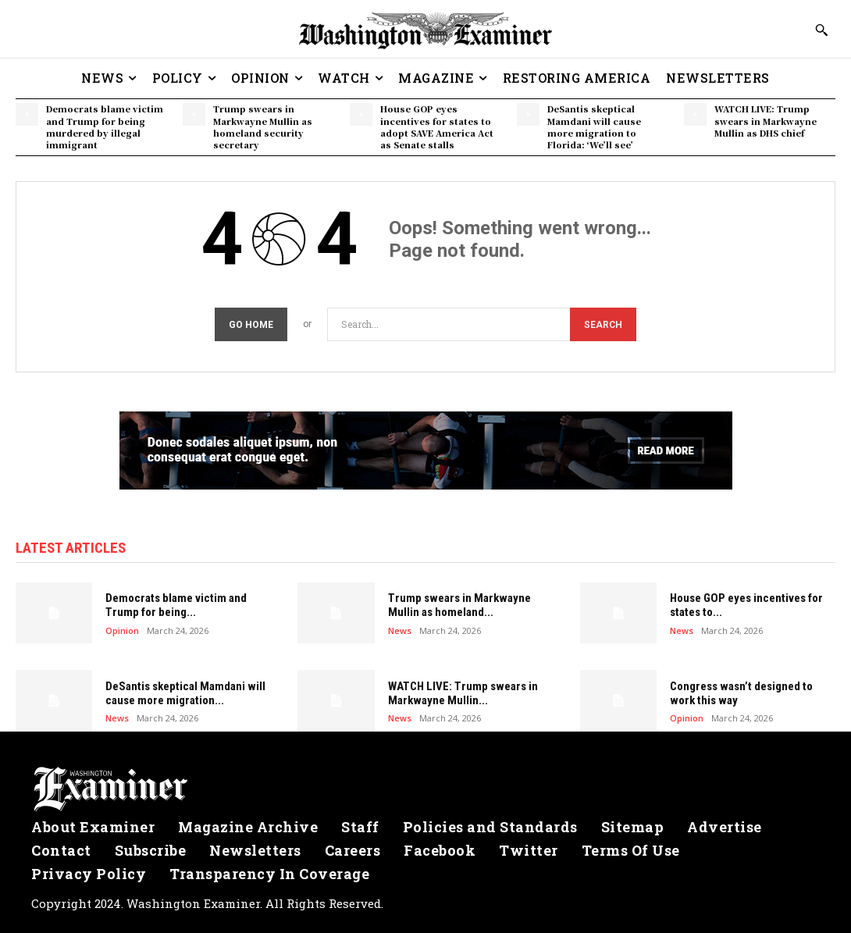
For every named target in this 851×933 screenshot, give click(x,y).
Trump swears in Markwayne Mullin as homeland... (459, 605)
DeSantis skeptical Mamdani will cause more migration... (185, 693)
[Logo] (425, 789)
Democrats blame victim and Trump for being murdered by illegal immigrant (104, 126)
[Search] (603, 324)
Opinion (122, 629)
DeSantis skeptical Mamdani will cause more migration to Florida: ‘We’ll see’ (594, 126)
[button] (821, 30)
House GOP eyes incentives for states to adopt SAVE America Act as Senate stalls (436, 126)
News (399, 629)
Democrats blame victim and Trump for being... (176, 605)
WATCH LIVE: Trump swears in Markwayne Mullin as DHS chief (765, 120)
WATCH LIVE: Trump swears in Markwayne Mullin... (463, 693)
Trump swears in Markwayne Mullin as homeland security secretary (262, 126)
